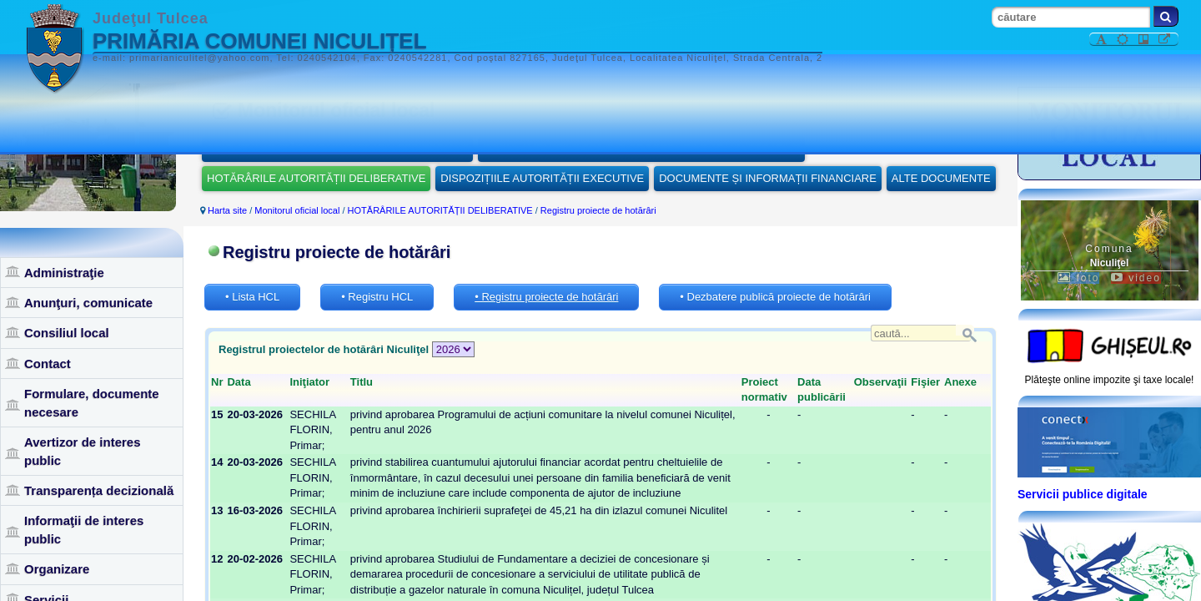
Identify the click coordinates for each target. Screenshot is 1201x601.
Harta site (227, 210)
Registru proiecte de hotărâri (598, 210)
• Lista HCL (252, 296)
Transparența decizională (98, 490)
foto (1078, 278)
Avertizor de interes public (82, 451)
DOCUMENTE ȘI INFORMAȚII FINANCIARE (768, 178)
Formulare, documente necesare (91, 402)
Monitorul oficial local (296, 210)
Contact (47, 363)
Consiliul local (66, 333)
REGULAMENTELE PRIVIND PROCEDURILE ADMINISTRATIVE (641, 148)
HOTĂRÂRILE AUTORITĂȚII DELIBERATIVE (316, 178)
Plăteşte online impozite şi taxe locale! (1109, 380)
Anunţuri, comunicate (88, 302)
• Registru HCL (377, 296)
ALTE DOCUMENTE (941, 178)
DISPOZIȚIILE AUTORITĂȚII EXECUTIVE (542, 178)
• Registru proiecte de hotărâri (546, 296)
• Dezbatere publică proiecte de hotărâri (775, 296)
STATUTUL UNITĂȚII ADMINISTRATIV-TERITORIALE (337, 148)
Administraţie (64, 272)
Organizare (56, 569)
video (1136, 278)
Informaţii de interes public (83, 529)
